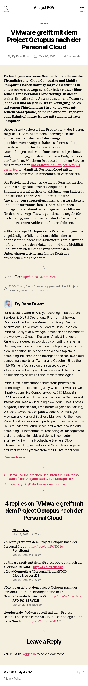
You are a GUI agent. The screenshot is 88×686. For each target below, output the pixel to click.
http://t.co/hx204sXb (48, 567)
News (44, 23)
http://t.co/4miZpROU (40, 621)
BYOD (12, 286)
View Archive (14, 457)
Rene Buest (23, 56)
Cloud (20, 286)
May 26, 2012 (47, 56)
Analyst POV (44, 7)
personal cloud (58, 286)
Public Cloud (28, 290)
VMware (43, 290)
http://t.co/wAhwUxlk (66, 596)
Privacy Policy (13, 678)
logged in (29, 654)
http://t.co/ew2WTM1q (46, 547)
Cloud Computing (37, 286)
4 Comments (72, 56)
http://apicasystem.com (38, 277)
